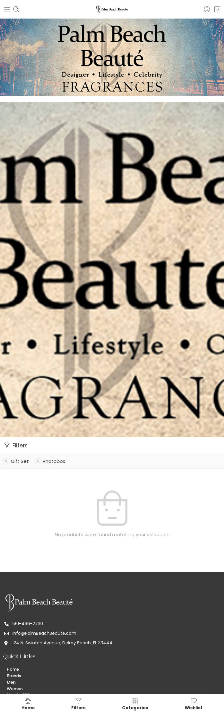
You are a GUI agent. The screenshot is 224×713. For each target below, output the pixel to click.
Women (15, 689)
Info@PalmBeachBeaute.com (44, 633)
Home (13, 669)
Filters (15, 445)
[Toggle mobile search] (16, 9)
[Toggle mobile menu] (7, 9)
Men (11, 682)
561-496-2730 (27, 624)
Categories (135, 703)
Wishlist (194, 703)
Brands (14, 676)
